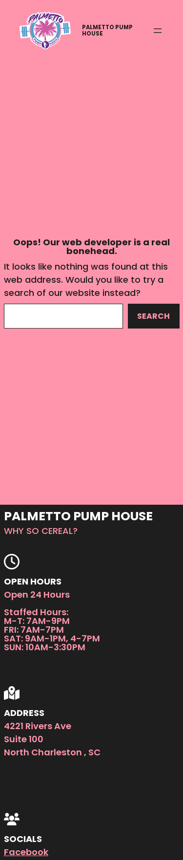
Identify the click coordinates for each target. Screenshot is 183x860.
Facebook (26, 852)
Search (153, 316)
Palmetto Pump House (107, 30)
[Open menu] (157, 31)
